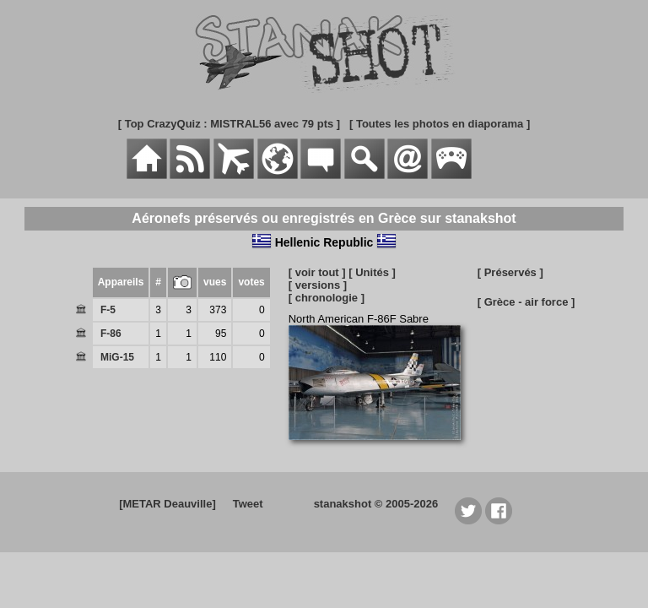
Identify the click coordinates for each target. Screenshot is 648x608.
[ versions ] (318, 285)
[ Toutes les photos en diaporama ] (439, 123)
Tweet (248, 503)
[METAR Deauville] (167, 503)
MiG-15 (117, 357)
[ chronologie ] (326, 297)
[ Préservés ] (510, 272)
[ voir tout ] (317, 272)
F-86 (111, 333)
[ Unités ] (372, 272)
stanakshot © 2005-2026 (376, 503)
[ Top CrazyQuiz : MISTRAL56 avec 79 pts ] (229, 123)
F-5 (108, 310)
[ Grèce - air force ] (526, 302)
